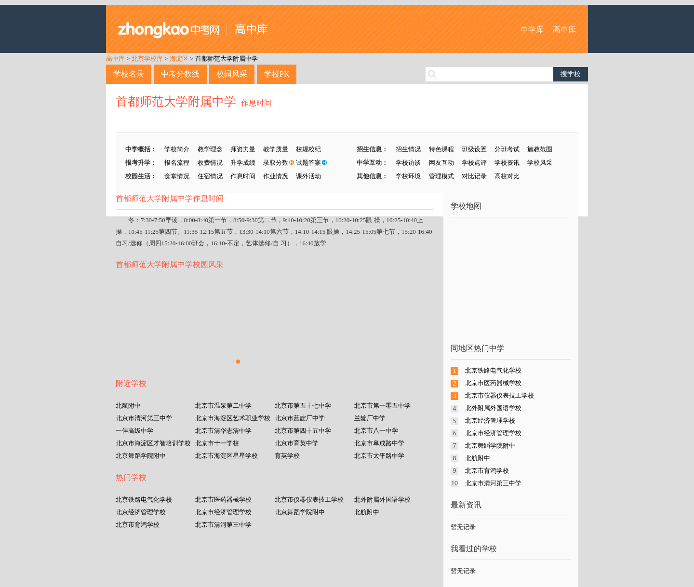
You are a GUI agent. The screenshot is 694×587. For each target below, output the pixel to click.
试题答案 (308, 162)
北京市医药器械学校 (223, 499)
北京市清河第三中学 (144, 418)
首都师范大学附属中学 (226, 58)
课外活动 (308, 176)
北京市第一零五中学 (382, 405)
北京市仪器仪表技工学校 (309, 499)
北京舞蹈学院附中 (141, 455)
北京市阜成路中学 (379, 443)
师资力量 (242, 149)
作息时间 (256, 103)
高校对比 (507, 176)
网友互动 (441, 162)
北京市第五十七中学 (303, 405)
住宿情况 (210, 176)
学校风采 (539, 162)
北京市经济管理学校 (223, 512)
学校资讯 (507, 162)
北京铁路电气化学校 (144, 499)
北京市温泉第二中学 (223, 405)
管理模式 (441, 176)
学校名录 (128, 74)
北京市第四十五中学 (303, 430)
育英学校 (287, 455)
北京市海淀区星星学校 (226, 455)
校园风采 (231, 74)
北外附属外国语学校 (382, 499)
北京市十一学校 (217, 443)
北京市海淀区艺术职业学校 (232, 418)
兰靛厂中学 (370, 418)
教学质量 (275, 149)
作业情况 (275, 176)
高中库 (564, 30)
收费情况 (210, 162)
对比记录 (474, 176)
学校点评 (474, 162)
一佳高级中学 (134, 430)
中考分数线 (180, 74)
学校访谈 (408, 162)
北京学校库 (147, 58)
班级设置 (474, 149)
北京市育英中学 (297, 443)
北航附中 (128, 405)
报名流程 (176, 162)
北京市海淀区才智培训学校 (153, 443)
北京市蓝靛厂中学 (300, 418)
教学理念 (210, 149)
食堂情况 (176, 176)
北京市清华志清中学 (223, 430)
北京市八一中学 (376, 430)
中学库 (532, 30)
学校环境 (408, 176)
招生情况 (408, 149)
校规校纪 (308, 149)
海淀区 (179, 58)
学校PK (276, 74)
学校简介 (176, 149)
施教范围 (539, 149)
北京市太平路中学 (379, 455)
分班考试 (507, 149)
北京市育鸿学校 (138, 524)
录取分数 (275, 162)
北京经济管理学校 (141, 512)
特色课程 (441, 149)
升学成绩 (242, 162)
